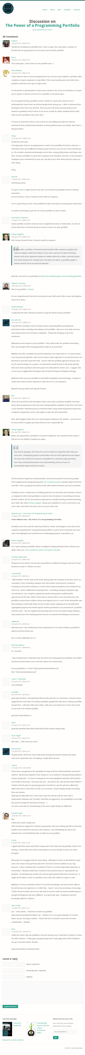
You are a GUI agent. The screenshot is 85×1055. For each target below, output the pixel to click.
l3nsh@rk (14, 692)
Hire (59, 10)
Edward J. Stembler (18, 283)
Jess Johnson (40, 30)
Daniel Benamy (17, 307)
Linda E (14, 765)
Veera (13, 57)
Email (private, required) (24, 971)
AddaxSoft (15, 621)
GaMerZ (14, 41)
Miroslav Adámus (17, 645)
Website (18, 977)
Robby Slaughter (17, 234)
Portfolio (67, 10)
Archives (76, 10)
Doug (13, 136)
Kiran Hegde (16, 736)
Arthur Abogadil (17, 541)
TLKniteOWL (16, 574)
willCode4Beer (16, 71)
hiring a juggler (35, 503)
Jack (12, 396)
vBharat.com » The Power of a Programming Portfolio (32, 513)
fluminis (14, 177)
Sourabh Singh (16, 813)
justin (13, 723)
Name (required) (21, 964)
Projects (31, 289)
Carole (13, 840)
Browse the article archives (13, 1040)
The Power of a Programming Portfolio (43, 25)
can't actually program (52, 482)
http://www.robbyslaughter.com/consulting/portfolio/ (61, 276)
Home (45, 10)
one (18, 190)
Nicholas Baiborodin (19, 557)
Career (49, 30)
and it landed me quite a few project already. (42, 550)
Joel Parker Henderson (19, 218)
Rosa (13, 929)
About (52, 10)
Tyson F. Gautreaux (18, 679)
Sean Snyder (16, 905)
